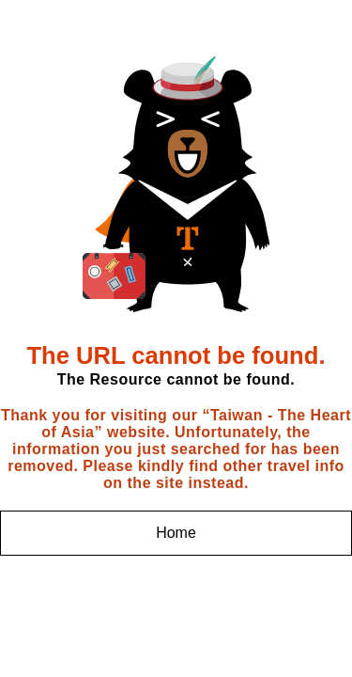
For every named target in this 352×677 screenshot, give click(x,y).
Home (176, 533)
